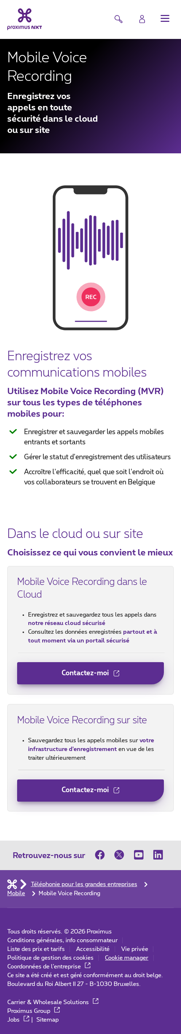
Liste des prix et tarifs (36, 949)
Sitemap (47, 1020)
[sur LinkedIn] (158, 855)
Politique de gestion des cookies (50, 958)
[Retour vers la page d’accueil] (24, 19)
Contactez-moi (68, 676)
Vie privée (134, 949)
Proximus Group (33, 1011)
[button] (165, 18)
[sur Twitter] (119, 855)
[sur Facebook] (102, 855)
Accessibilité (93, 949)
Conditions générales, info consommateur (62, 940)
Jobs (18, 1020)
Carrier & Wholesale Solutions (53, 1002)
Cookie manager (126, 958)
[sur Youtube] (139, 855)
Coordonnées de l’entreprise (49, 967)
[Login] (142, 19)
